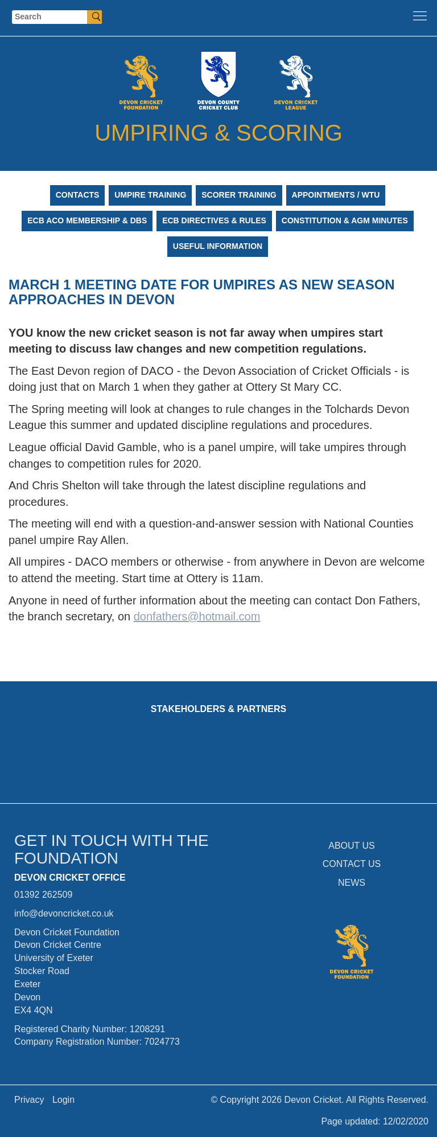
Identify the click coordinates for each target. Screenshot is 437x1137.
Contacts (78, 194)
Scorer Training (238, 194)
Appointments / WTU (336, 194)
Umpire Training (150, 194)
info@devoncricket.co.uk (64, 913)
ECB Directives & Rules (214, 220)
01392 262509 (43, 894)
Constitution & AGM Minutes (345, 220)
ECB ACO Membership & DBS (87, 220)
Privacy (29, 1100)
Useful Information (217, 246)
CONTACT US (352, 864)
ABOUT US (351, 845)
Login (63, 1100)
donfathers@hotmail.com (197, 616)
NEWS (351, 882)
